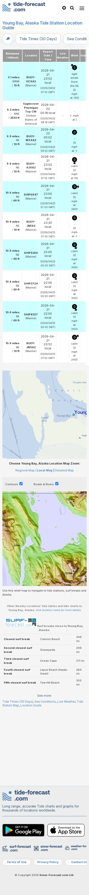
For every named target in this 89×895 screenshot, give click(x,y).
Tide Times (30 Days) (38, 38)
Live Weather (66, 776)
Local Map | (45, 544)
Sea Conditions (45, 776)
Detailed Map (64, 544)
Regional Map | (25, 544)
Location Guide (31, 780)
